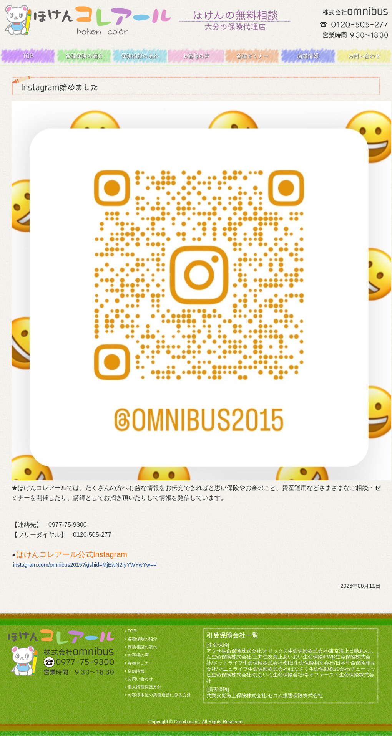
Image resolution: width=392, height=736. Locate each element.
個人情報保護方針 (144, 687)
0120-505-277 (359, 24)
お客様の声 (196, 56)
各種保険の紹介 (84, 56)
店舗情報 (308, 56)
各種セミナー (252, 56)
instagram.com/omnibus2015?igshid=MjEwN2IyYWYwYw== (84, 565)
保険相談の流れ (140, 56)
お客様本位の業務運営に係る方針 (159, 695)
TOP (28, 56)
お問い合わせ (364, 56)
